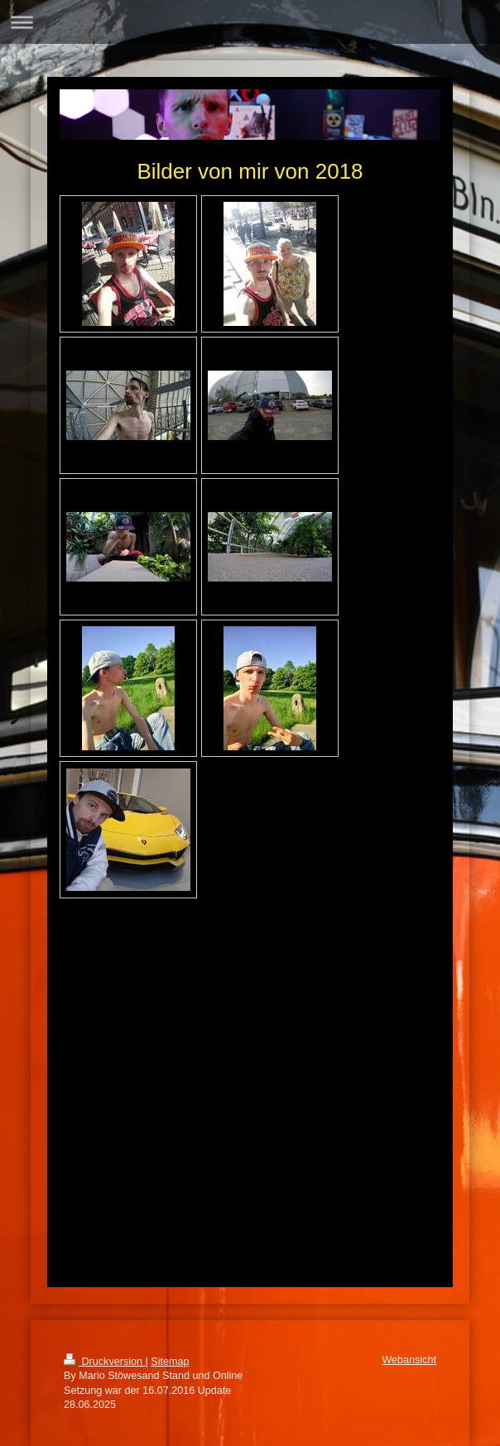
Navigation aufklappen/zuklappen (250, 22)
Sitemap (170, 1361)
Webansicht (409, 1360)
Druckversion (104, 1361)
